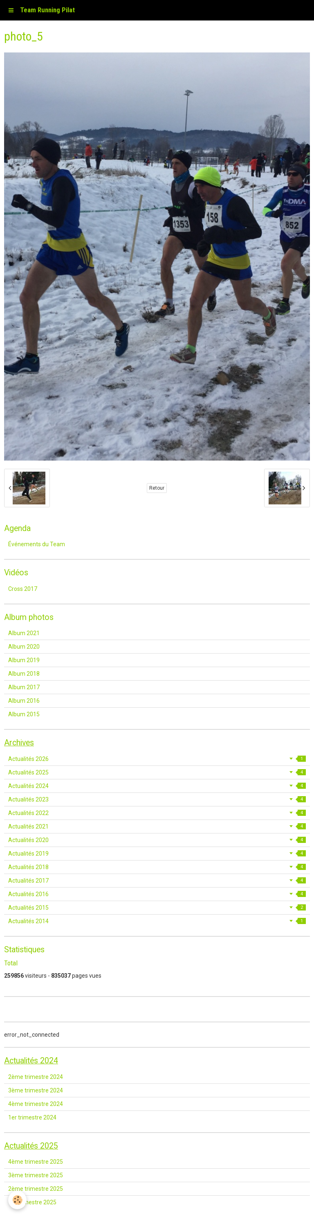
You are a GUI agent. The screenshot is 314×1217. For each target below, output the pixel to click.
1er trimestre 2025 (32, 1202)
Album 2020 (24, 646)
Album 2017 (24, 687)
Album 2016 (24, 700)
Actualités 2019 (157, 853)
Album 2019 (24, 660)
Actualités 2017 (157, 880)
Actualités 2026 (157, 759)
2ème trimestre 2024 (35, 1077)
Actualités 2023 (157, 799)
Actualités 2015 (157, 907)
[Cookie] (17, 1200)
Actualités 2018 (157, 867)
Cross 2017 (22, 589)
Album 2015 (24, 714)
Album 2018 (24, 673)
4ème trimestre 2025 (35, 1161)
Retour (156, 488)
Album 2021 (24, 633)
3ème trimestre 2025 (35, 1175)
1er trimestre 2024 (32, 1117)
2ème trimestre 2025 (35, 1188)
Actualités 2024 (157, 786)
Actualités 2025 (157, 772)
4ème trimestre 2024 (35, 1104)
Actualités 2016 (157, 894)
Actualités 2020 (157, 840)
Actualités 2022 (157, 813)
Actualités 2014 (157, 921)
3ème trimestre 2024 (35, 1090)
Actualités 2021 (157, 826)
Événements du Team (36, 544)
